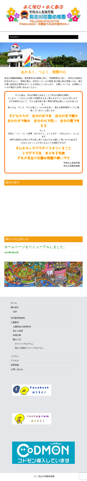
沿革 (15, 312)
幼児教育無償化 (18, 318)
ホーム (14, 303)
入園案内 (15, 322)
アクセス (15, 361)
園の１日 (17, 340)
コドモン (15, 356)
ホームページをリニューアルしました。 (35, 247)
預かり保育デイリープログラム (29, 348)
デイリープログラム (24, 344)
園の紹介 (15, 307)
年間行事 (17, 335)
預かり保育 (18, 331)
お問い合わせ (17, 369)
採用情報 (15, 365)
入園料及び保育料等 (22, 327)
